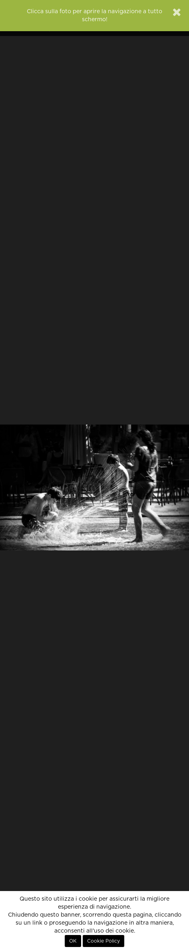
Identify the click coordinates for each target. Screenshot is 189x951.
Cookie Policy (103, 941)
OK (73, 941)
